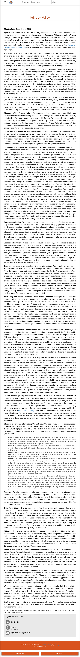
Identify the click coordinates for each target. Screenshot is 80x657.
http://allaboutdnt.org (26, 410)
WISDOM (43, 646)
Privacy (57, 645)
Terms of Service (46, 645)
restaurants (20, 654)
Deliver (26, 2)
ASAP (56, 2)
